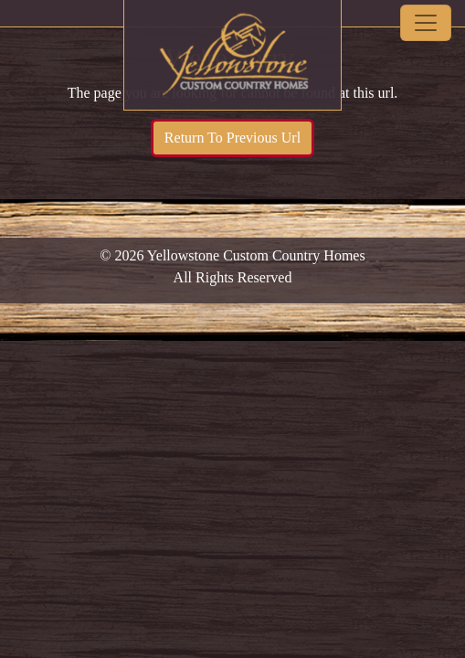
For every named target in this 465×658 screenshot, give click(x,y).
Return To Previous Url (232, 137)
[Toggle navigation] (425, 23)
